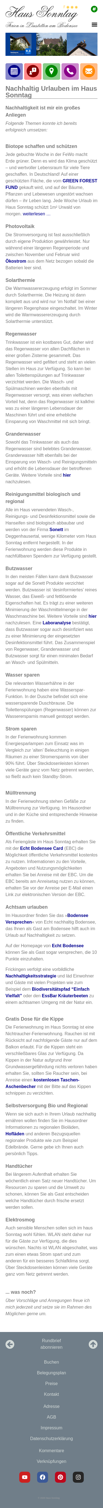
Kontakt (51, 1394)
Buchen (51, 1362)
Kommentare (51, 1450)
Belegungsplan (51, 1372)
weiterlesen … (37, 213)
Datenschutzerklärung (51, 1438)
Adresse (51, 1406)
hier (67, 475)
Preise (51, 1383)
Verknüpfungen (51, 1461)
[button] (94, 24)
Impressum (51, 1427)
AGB (51, 1417)
